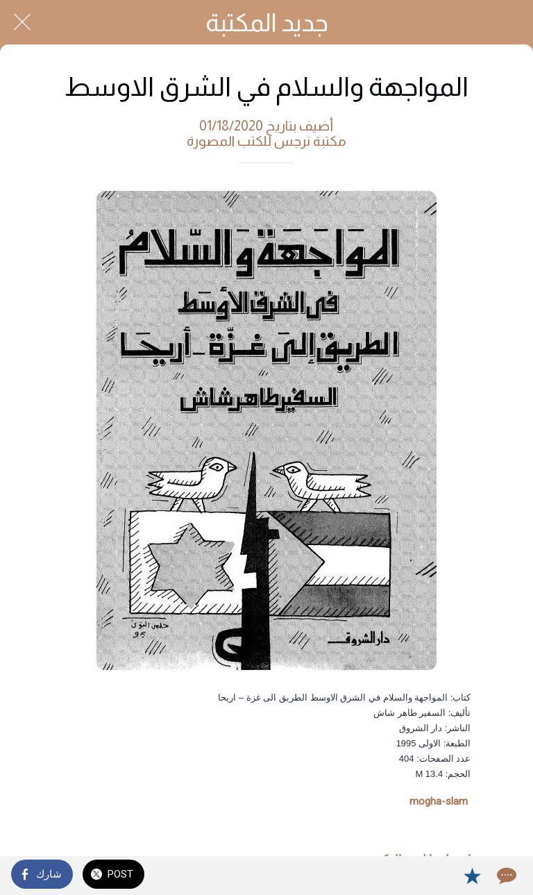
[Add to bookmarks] (472, 875)
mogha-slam (438, 801)
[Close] (22, 22)
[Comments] (505, 875)
